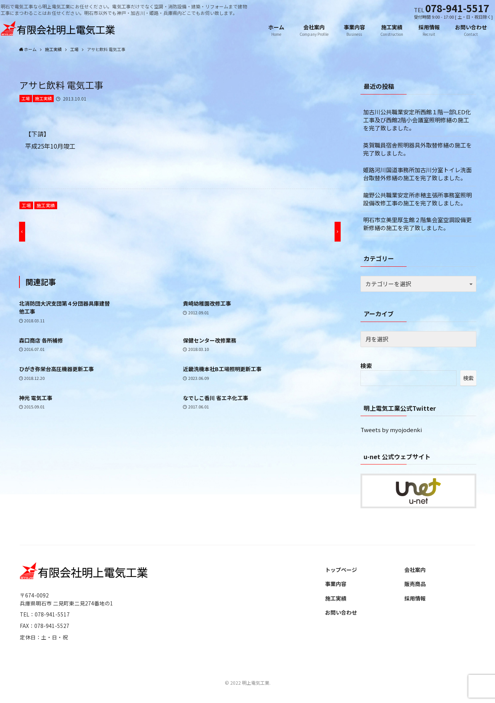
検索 (366, 366)
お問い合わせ (341, 613)
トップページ (341, 570)
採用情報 (415, 598)
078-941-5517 (457, 8)
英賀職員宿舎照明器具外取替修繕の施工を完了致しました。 (417, 149)
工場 (25, 99)
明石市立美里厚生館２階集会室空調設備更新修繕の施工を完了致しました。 (417, 224)
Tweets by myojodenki (391, 430)
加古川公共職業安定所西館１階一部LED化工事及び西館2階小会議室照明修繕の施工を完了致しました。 (417, 120)
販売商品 (415, 584)
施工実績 (43, 99)
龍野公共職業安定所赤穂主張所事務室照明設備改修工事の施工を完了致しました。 (417, 199)
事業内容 (335, 584)
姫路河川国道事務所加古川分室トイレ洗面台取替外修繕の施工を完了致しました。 (417, 174)
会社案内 (415, 570)
